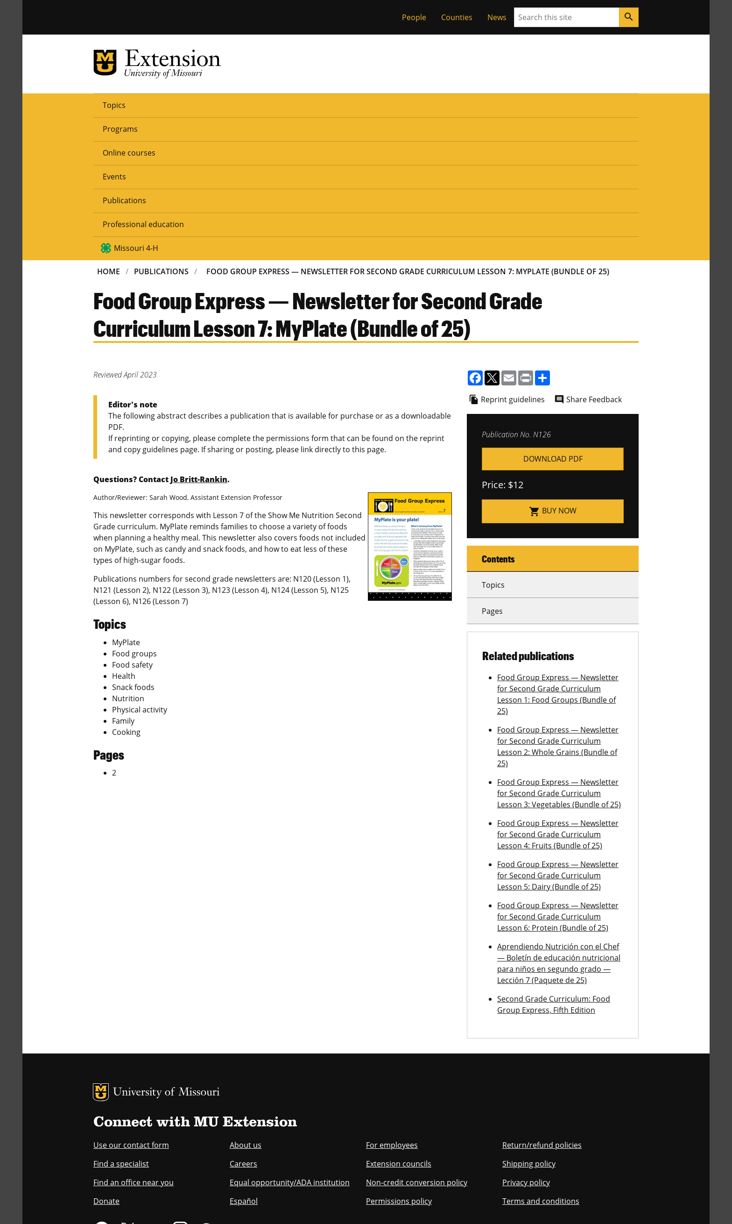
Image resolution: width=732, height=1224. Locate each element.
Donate (106, 1058)
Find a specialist (121, 1020)
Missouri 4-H (507, 105)
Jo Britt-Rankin (198, 336)
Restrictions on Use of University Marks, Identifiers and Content (181, 1204)
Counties (456, 17)
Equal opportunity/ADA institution (290, 1039)
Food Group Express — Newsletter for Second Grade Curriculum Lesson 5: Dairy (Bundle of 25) (558, 732)
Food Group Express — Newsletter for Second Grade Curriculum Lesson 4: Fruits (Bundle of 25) (558, 691)
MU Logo (101, 949)
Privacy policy (526, 1039)
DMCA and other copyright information (326, 1204)
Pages (492, 468)
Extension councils (398, 1020)
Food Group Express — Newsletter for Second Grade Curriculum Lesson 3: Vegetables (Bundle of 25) (559, 649)
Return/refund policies (542, 1001)
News (497, 17)
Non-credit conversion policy (416, 1039)
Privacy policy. (403, 1204)
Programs (161, 105)
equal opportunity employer (158, 1143)
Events (281, 105)
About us (245, 1001)
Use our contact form (131, 1001)
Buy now (553, 368)
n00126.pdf (553, 315)
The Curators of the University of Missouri (179, 1185)
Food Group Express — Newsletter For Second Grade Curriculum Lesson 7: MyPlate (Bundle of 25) (407, 128)
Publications (333, 105)
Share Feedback (594, 256)
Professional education (414, 105)
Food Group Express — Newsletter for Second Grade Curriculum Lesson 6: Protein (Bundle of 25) (558, 773)
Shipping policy (529, 1020)
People (414, 17)
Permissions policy (399, 1058)
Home (108, 128)
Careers (243, 1020)
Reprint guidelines (513, 256)
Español (244, 1058)
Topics (114, 105)
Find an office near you (133, 1039)
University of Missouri (166, 949)
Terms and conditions (540, 1058)
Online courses (224, 105)
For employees (392, 1001)
